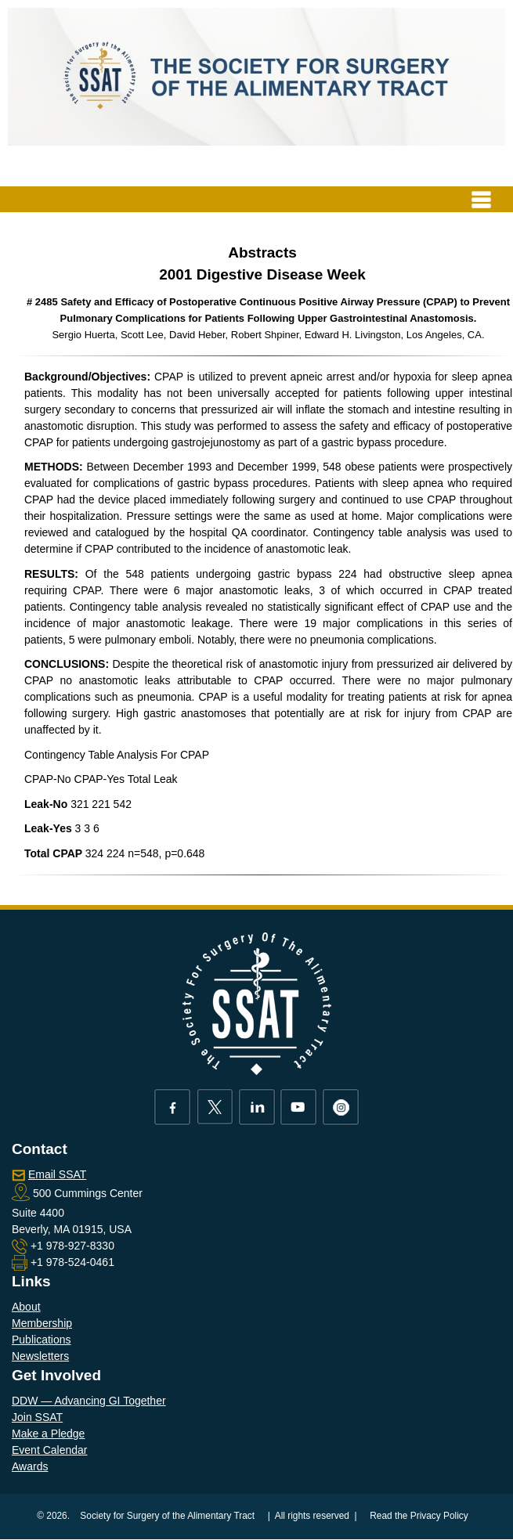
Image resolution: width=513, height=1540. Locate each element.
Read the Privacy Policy (419, 1515)
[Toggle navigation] (481, 199)
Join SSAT (37, 1417)
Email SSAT (57, 1174)
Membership (42, 1323)
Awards (30, 1466)
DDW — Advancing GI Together (89, 1400)
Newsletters (40, 1356)
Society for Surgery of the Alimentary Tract (167, 1515)
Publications (41, 1339)
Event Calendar (50, 1450)
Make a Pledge (48, 1433)
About (26, 1306)
